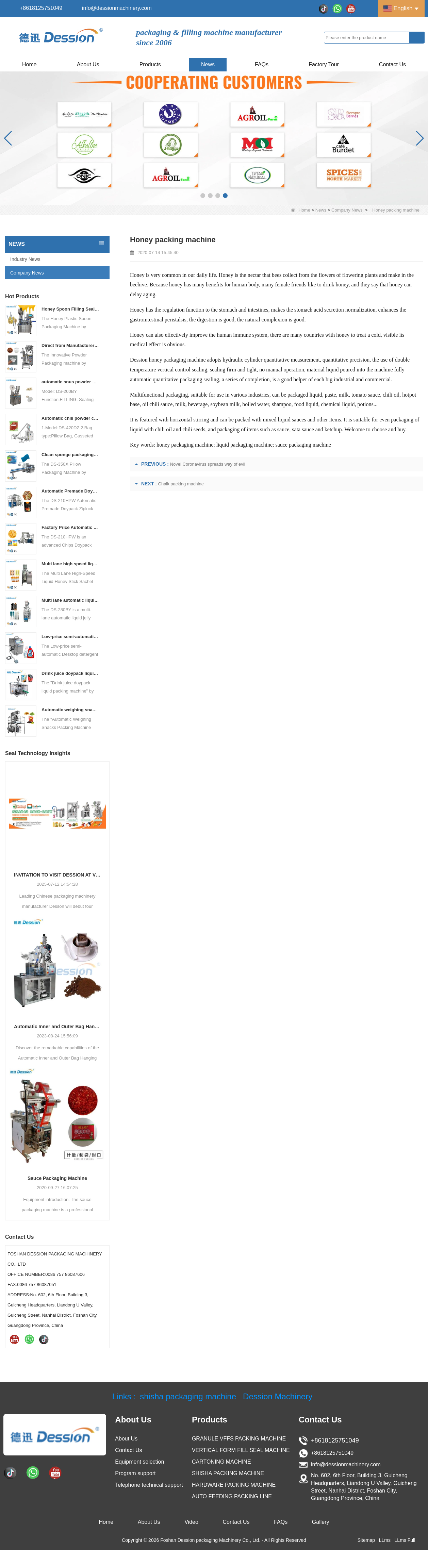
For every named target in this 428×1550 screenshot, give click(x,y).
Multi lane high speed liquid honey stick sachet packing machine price (70, 563)
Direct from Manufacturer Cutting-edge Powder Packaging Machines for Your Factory (70, 345)
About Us (88, 64)
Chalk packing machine (181, 483)
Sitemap (366, 1540)
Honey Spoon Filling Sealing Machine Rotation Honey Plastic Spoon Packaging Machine (70, 309)
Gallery (320, 1522)
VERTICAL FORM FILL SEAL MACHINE (241, 1450)
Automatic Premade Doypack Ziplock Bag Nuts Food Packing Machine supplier (70, 491)
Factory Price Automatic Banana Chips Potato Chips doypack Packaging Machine (70, 527)
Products (150, 64)
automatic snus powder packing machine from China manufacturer (70, 381)
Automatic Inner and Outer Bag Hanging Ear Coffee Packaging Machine (57, 1026)
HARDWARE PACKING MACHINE (234, 1485)
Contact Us (392, 64)
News (208, 64)
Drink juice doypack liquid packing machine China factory (70, 673)
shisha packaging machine (188, 1396)
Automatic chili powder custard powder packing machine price (70, 418)
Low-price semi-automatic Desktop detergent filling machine (70, 636)
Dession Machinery (277, 1396)
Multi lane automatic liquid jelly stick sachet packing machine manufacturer (70, 600)
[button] (202, 195)
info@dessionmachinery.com (116, 8)
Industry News (25, 259)
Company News (347, 210)
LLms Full (405, 1540)
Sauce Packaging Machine (57, 1178)
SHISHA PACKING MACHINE (228, 1473)
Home (29, 64)
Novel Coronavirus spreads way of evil (207, 464)
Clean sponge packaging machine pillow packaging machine (70, 454)
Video (191, 1522)
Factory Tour (324, 64)
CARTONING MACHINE (221, 1462)
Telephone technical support (149, 1485)
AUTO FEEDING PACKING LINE (232, 1496)
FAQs (261, 64)
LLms (385, 1540)
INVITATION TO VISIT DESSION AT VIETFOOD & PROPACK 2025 (57, 875)
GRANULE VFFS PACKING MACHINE (239, 1438)
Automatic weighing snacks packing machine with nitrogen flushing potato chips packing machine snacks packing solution (70, 709)
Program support (135, 1473)
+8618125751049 (41, 8)
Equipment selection (139, 1462)
